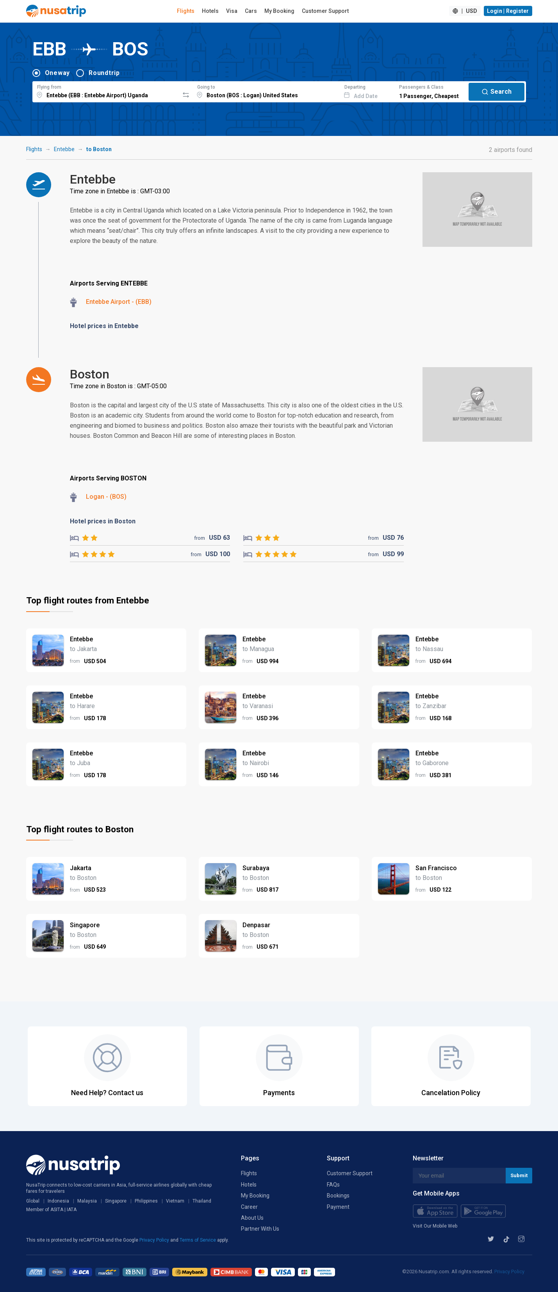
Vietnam (175, 1201)
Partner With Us (260, 1229)
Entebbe (64, 149)
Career (249, 1207)
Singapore (116, 1201)
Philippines (146, 1201)
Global (32, 1201)
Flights (185, 11)
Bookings (338, 1195)
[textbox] (106, 90)
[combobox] (106, 90)
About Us (252, 1218)
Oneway (57, 73)
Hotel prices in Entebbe (104, 326)
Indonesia (58, 1201)
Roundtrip (104, 73)
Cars (251, 11)
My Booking (279, 11)
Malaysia (87, 1201)
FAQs (333, 1184)
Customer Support (325, 11)
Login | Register (508, 11)
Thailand (202, 1201)
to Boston (99, 149)
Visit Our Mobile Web (435, 1226)
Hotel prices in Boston (102, 521)
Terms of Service (198, 1240)
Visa (231, 11)
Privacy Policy (154, 1240)
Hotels (210, 11)
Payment (338, 1207)
